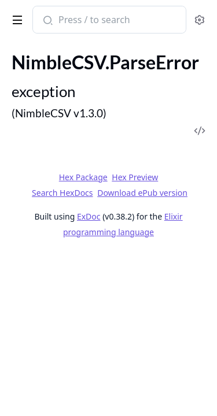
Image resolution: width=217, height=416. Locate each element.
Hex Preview (135, 177)
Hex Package (83, 177)
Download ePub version (142, 192)
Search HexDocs (62, 193)
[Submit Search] (46, 20)
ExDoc (89, 216)
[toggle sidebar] (15, 18)
